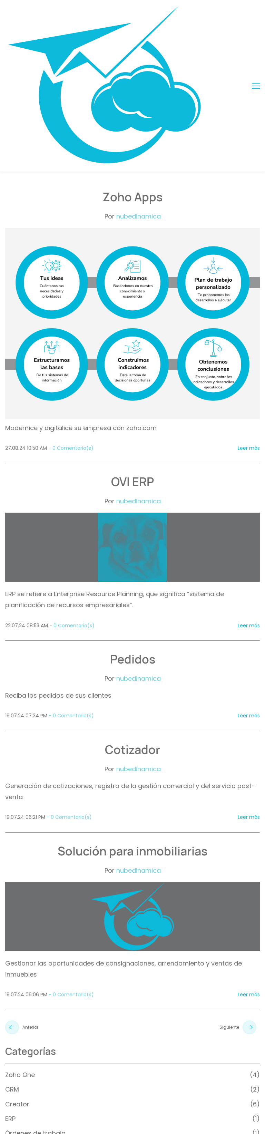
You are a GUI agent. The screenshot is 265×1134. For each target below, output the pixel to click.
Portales (17, 1042)
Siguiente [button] (237, 892)
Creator (17, 969)
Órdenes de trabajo (35, 998)
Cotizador (132, 614)
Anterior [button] (21, 892)
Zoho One (20, 940)
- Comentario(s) (71, 313)
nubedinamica (138, 81)
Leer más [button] (249, 313)
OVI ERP (132, 347)
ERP (10, 983)
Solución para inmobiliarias (132, 716)
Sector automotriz (33, 1027)
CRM (12, 954)
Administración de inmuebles (50, 1013)
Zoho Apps (132, 62)
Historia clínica (27, 1057)
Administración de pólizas (45, 1071)
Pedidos (132, 524)
